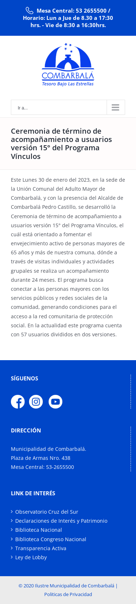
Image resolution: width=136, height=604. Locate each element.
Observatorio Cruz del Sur (46, 511)
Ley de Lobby (31, 557)
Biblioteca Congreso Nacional (50, 539)
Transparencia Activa (40, 548)
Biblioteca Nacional (38, 529)
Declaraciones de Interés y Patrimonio (61, 520)
